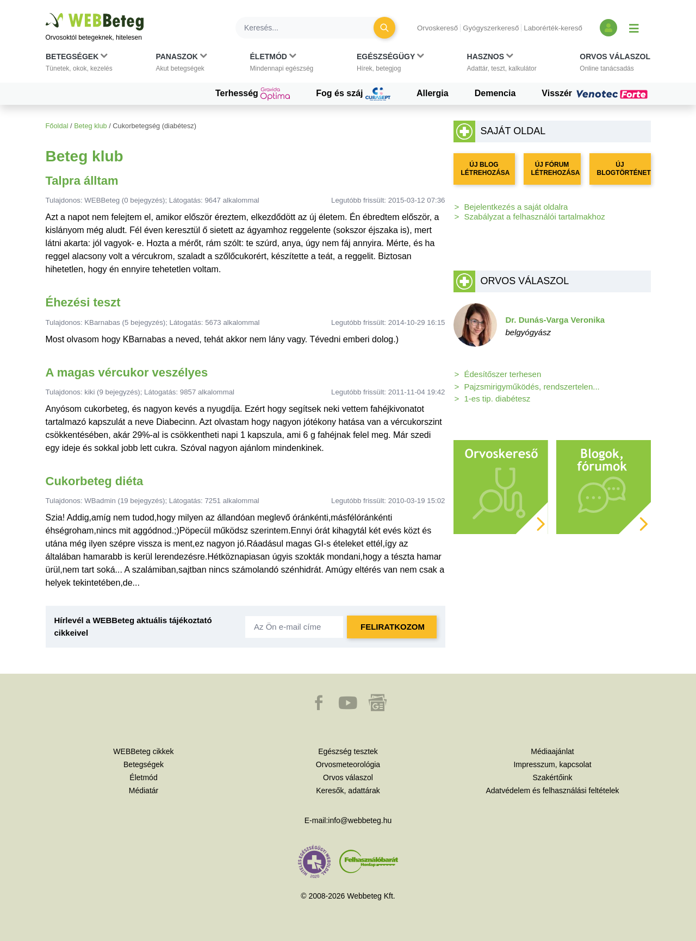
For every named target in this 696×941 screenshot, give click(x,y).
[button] (79, 64)
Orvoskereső (437, 28)
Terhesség (252, 94)
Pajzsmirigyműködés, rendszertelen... (532, 386)
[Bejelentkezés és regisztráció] (608, 27)
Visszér (596, 93)
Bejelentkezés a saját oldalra (516, 206)
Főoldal (57, 126)
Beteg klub (90, 126)
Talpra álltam (82, 180)
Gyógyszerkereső (491, 28)
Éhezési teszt (83, 302)
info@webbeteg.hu (359, 820)
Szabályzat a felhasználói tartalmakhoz (534, 216)
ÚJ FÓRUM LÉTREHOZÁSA (555, 169)
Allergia (433, 93)
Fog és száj (353, 94)
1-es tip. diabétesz (497, 398)
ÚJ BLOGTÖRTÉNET (624, 169)
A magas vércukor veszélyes (127, 372)
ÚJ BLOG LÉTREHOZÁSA (485, 169)
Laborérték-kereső (553, 28)
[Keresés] (311, 28)
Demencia (495, 93)
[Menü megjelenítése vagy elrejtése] (634, 28)
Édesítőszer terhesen (503, 374)
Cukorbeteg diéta (95, 481)
